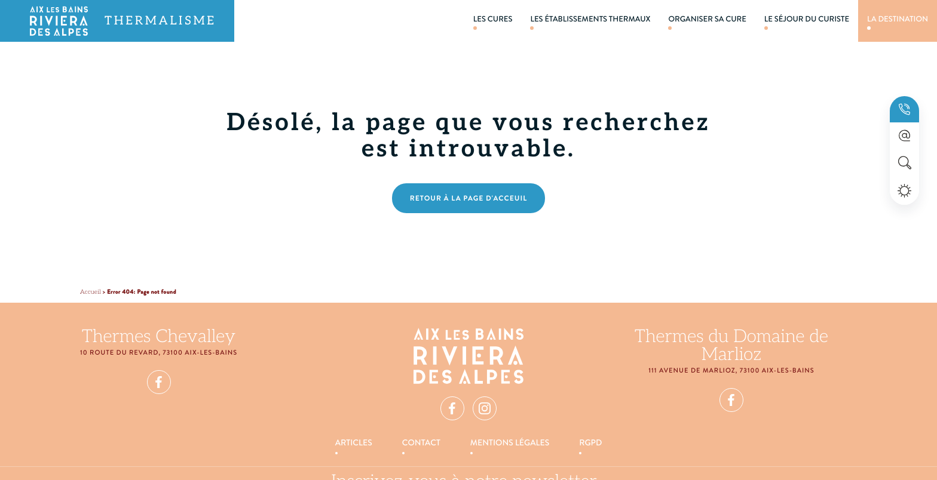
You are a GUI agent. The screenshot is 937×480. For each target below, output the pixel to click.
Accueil (90, 292)
